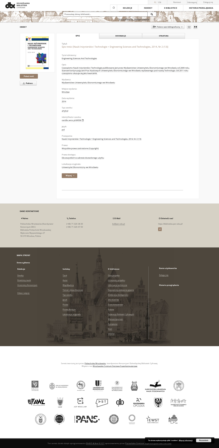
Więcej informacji (186, 440)
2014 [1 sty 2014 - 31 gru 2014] (64, 101)
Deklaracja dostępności (118, 295)
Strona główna (23, 262)
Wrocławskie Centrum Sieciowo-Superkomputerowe (115, 366)
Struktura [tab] (164, 36)
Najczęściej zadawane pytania (121, 290)
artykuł (65, 111)
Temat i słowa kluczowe (73, 290)
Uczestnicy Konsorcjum (27, 285)
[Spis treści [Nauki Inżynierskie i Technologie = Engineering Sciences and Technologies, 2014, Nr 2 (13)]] (37, 53)
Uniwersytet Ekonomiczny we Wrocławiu (80, 167)
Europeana (112, 324)
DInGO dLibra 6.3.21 (95, 443)
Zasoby (20, 275)
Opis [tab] (78, 36)
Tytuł (65, 275)
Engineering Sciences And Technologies (79, 58)
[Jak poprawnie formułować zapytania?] (154, 19)
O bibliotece (170, 8)
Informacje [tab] (120, 36)
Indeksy (148, 8)
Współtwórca (68, 285)
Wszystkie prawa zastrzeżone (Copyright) (80, 148)
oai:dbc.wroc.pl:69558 (73, 120)
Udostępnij (192, 2)
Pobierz (27, 83)
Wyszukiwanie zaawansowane (133, 19)
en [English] (159, 2)
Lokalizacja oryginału (72, 314)
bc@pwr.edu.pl (118, 224)
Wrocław (66, 92)
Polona (111, 309)
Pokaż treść (29, 76)
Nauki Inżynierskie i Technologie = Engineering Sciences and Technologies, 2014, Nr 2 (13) (101, 139)
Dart (110, 329)
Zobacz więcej (23, 293)
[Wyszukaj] (152, 14)
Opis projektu (114, 275)
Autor (65, 280)
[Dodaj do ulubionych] (189, 27)
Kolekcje (127, 8)
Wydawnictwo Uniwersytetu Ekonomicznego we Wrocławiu (88, 82)
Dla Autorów (113, 299)
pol (63, 129)
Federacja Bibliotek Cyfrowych (121, 314)
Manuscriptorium (115, 319)
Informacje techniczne (117, 285)
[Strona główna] (113, 8)
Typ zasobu (67, 295)
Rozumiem (203, 440)
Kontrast (177, 2)
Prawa (65, 304)
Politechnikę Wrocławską (95, 363)
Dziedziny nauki (24, 280)
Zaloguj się (208, 2)
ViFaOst (111, 333)
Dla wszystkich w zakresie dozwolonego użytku (83, 158)
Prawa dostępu (69, 309)
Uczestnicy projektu (116, 280)
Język (65, 299)
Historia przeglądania (201, 8)
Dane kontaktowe (115, 304)
